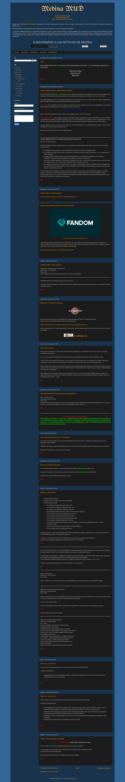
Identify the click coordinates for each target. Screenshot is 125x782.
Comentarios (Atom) (53, 771)
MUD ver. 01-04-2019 (47, 664)
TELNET (50, 31)
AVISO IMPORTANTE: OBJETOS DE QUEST (56, 91)
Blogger (74, 778)
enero (19, 93)
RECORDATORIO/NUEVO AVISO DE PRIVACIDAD (58, 394)
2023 (17, 70)
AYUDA (16, 52)
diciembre (20, 79)
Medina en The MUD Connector (51, 303)
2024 (17, 67)
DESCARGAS (53, 52)
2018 (17, 95)
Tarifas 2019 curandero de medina (52, 739)
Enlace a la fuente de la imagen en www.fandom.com (75, 238)
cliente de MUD (27, 33)
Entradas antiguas (104, 768)
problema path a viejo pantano (50, 265)
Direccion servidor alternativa (50, 465)
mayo (19, 88)
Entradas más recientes (49, 768)
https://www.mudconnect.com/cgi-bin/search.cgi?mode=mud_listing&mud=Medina (63, 324)
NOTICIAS (24, 52)
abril (19, 90)
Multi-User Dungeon (30, 24)
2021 (17, 72)
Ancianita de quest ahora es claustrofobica (55, 437)
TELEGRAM (33, 52)
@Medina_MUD (53, 47)
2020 (42, 62)
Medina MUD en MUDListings (50, 193)
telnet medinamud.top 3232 (62, 16)
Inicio (77, 768)
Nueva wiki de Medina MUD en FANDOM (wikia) (57, 205)
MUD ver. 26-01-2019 (47, 696)
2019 (17, 77)
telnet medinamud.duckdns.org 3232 (62, 19)
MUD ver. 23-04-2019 (98, 96)
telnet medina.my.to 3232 (62, 17)
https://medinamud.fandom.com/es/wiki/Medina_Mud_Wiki (57, 250)
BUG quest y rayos (47, 348)
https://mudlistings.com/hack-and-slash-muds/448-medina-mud (58, 196)
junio (19, 86)
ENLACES (43, 52)
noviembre (20, 83)
